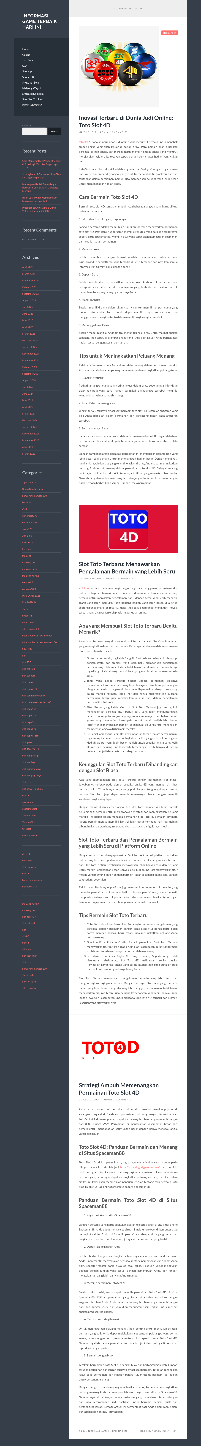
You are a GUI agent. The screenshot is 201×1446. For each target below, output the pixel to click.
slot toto (84, 595)
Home (25, 49)
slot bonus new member (34, 695)
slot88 (25, 936)
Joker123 (27, 529)
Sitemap (27, 71)
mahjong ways (29, 568)
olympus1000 (29, 589)
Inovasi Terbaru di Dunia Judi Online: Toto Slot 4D (118, 121)
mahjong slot (28, 562)
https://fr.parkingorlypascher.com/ (139, 1174)
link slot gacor (29, 981)
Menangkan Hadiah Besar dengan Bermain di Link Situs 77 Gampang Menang (40, 187)
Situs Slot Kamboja (33, 93)
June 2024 (27, 393)
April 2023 (27, 446)
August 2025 (29, 300)
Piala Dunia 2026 (31, 595)
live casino (27, 549)
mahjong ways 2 (30, 575)
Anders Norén (161, 1438)
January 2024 (29, 427)
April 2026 (27, 267)
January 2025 (29, 347)
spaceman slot (29, 808)
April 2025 (27, 327)
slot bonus (27, 682)
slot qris (26, 782)
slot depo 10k (29, 708)
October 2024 (29, 367)
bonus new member (32, 880)
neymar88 (27, 582)
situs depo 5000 (30, 629)
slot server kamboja (32, 788)
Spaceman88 (29, 815)
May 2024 (27, 400)
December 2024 (30, 353)
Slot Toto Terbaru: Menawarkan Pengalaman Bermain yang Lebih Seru (123, 571)
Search (26, 125)
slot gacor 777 (29, 886)
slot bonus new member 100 (36, 702)
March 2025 (28, 333)
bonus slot (27, 502)
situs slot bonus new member (37, 635)
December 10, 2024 (90, 586)
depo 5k (26, 854)
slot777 (26, 795)
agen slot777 (29, 482)
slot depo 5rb (29, 728)
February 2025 (30, 340)
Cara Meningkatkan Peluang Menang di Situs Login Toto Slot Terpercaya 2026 (41, 164)
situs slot (27, 949)
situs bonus (28, 622)
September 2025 (31, 293)
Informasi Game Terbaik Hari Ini (40, 21)
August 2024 (29, 380)
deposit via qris (30, 522)
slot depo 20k (29, 715)
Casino (26, 54)
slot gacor (27, 742)
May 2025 (27, 320)
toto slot (26, 828)
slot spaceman (29, 955)
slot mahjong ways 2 (32, 775)
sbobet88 (27, 615)
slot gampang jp (30, 755)
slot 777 (26, 662)
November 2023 (30, 440)
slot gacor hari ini (31, 748)
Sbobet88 (28, 77)
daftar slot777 (29, 515)
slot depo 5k (28, 722)
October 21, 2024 (89, 1107)
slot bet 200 (28, 668)
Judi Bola (27, 60)
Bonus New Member (32, 489)
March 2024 (28, 413)
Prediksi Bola (29, 602)
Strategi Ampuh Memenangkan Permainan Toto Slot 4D (121, 1096)
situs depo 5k (29, 988)
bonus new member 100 (34, 495)
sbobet (25, 609)
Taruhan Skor (29, 822)
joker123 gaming (32, 104)
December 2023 (30, 433)
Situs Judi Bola (30, 82)
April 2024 (27, 407)
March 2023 (28, 453)
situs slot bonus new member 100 (39, 642)
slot (24, 929)
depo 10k (27, 860)
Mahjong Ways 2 (31, 88)
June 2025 (27, 313)
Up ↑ (175, 1438)
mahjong (26, 555)
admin (105, 132)
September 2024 (31, 373)
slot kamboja (28, 762)
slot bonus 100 (30, 689)
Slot (24, 66)
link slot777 (28, 542)
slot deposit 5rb (30, 735)
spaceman (27, 802)
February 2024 (30, 420)
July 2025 (27, 307)
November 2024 (30, 360)
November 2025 (30, 280)
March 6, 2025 (88, 132)
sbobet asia (28, 975)
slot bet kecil (28, 675)
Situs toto (27, 648)
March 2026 (28, 273)
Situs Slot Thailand (32, 99)
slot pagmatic (29, 867)
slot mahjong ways (31, 768)
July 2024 (27, 387)
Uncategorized (30, 835)
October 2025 (29, 287)
